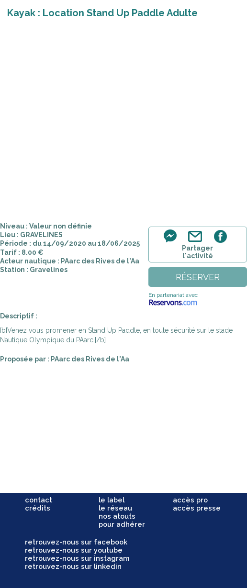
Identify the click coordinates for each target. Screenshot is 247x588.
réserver (198, 277)
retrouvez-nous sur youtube (74, 550)
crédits (37, 508)
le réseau (115, 508)
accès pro (190, 500)
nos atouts (117, 516)
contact (38, 500)
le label (111, 500)
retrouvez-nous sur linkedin (73, 566)
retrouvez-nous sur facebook (76, 542)
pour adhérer (122, 524)
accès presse (197, 508)
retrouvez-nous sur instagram (77, 558)
